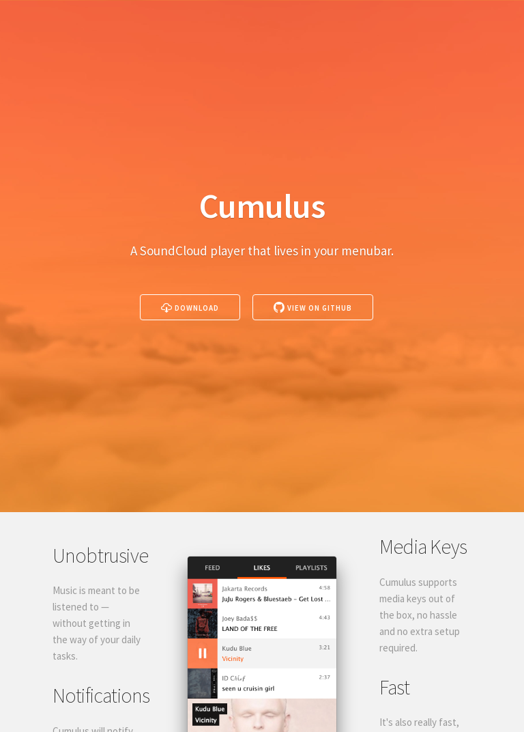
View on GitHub (313, 307)
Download (190, 307)
